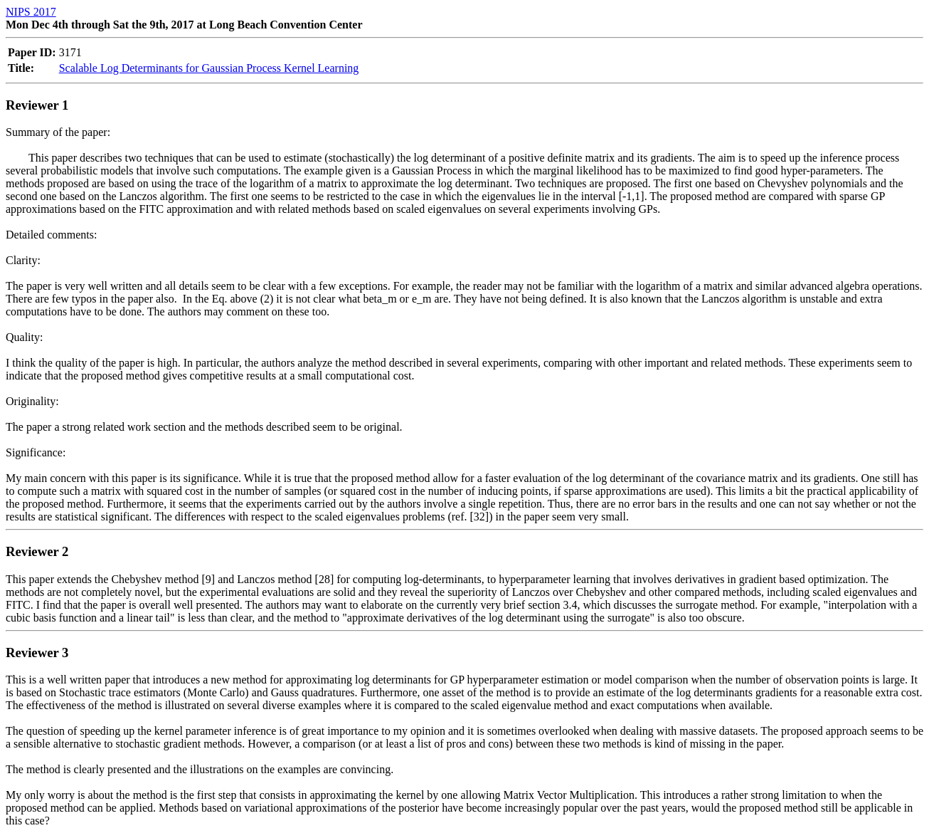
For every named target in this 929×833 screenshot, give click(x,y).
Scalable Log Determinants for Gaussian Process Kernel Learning (209, 68)
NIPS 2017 (31, 12)
